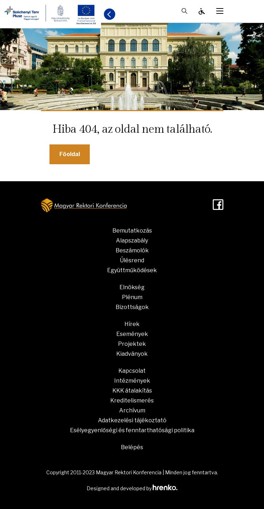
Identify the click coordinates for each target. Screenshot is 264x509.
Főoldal (69, 154)
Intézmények (132, 380)
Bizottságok (132, 307)
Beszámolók (132, 250)
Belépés (132, 447)
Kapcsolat (132, 370)
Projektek (132, 344)
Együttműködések (132, 270)
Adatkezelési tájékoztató (132, 420)
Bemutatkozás (132, 230)
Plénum (132, 297)
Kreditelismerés (132, 400)
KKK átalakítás (132, 390)
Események (132, 334)
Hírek (132, 324)
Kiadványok (132, 353)
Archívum (132, 410)
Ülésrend (132, 260)
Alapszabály (132, 240)
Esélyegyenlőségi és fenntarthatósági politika (132, 430)
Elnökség (132, 287)
